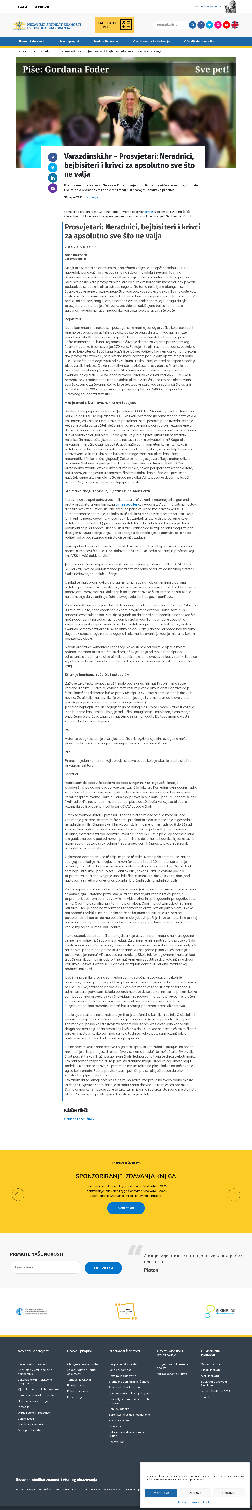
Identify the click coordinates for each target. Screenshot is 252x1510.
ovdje (149, 212)
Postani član (41, 7)
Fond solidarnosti (120, 1363)
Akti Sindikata (210, 1368)
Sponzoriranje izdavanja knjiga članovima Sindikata (126, 1196)
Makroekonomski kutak (172, 1366)
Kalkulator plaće (77, 1384)
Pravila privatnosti (199, 1501)
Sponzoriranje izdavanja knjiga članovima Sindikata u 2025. (126, 1186)
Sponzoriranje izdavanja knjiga (126, 1176)
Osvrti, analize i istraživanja (151, 41)
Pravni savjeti (75, 1390)
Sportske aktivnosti (30, 1417)
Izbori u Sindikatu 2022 (215, 1384)
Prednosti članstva (106, 41)
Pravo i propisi (69, 41)
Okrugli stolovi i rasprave (34, 1405)
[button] (18, 1191)
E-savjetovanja (76, 1378)
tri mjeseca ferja (128, 504)
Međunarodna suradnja (33, 1394)
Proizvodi (115, 1419)
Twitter (209, 25)
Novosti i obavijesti (31, 41)
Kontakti (206, 1390)
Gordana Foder (74, 1119)
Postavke (228, 1493)
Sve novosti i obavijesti (32, 1357)
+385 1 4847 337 (112, 1482)
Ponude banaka (119, 1401)
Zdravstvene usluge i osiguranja (129, 1407)
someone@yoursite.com (52, 188)
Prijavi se (22, 7)
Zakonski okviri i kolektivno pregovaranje (35, 1374)
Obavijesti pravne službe (82, 1357)
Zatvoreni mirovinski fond (125, 1380)
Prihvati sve (161, 1493)
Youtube (226, 25)
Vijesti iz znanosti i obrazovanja (38, 1382)
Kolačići (182, 1501)
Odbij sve (195, 1493)
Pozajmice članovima (122, 1368)
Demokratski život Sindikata (36, 1388)
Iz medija (45, 51)
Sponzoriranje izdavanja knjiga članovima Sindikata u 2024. (126, 1191)
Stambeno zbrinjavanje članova (129, 1374)
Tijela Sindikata (211, 1363)
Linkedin (52, 178)
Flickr (218, 25)
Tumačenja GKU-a (79, 1372)
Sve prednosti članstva (123, 1357)
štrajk (90, 1119)
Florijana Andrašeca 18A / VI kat (48, 1482)
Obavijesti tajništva (30, 1423)
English (235, 25)
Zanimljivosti (26, 1411)
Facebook (201, 25)
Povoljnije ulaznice (120, 1413)
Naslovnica (22, 51)
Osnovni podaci (211, 1357)
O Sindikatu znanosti (198, 41)
